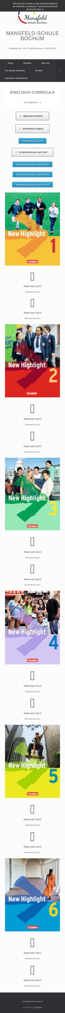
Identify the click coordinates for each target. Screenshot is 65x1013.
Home (9, 63)
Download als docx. (32, 452)
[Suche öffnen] (61, 70)
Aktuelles (27, 63)
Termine (38, 71)
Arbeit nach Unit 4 (32, 286)
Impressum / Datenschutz (16, 78)
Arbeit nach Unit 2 (32, 419)
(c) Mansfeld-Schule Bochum (32, 1001)
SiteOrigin (38, 1007)
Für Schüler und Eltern (15, 71)
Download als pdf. (32, 424)
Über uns (46, 63)
